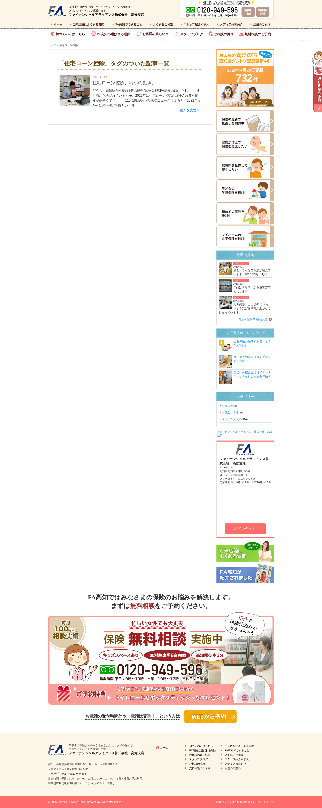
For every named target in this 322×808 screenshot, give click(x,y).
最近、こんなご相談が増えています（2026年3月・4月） (252, 272)
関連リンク (223, 801)
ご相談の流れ (223, 34)
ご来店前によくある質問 (88, 24)
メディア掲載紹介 (231, 24)
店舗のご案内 (261, 24)
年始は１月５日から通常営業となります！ (252, 289)
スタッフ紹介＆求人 (196, 24)
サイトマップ (266, 801)
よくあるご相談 (163, 24)
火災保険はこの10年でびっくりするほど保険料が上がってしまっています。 (245, 308)
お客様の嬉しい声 (155, 34)
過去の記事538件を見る (253, 319)
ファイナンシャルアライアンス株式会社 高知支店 (106, 14)
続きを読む (188, 110)
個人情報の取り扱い (244, 801)
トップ (52, 45)
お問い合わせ (245, 528)
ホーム (58, 24)
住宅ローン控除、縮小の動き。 (124, 82)
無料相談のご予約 (258, 34)
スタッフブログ (191, 34)
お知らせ (227, 405)
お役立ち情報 (230, 412)
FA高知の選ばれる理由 (113, 34)
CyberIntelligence (111, 801)
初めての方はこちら (70, 34)
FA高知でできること (128, 24)
